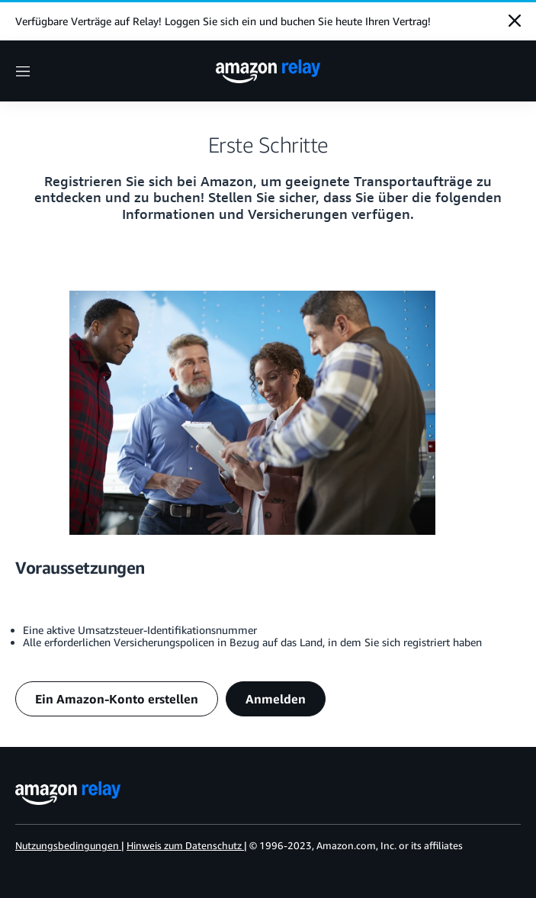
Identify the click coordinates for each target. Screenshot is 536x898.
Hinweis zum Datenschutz (184, 845)
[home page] (268, 71)
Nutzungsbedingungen (67, 845)
